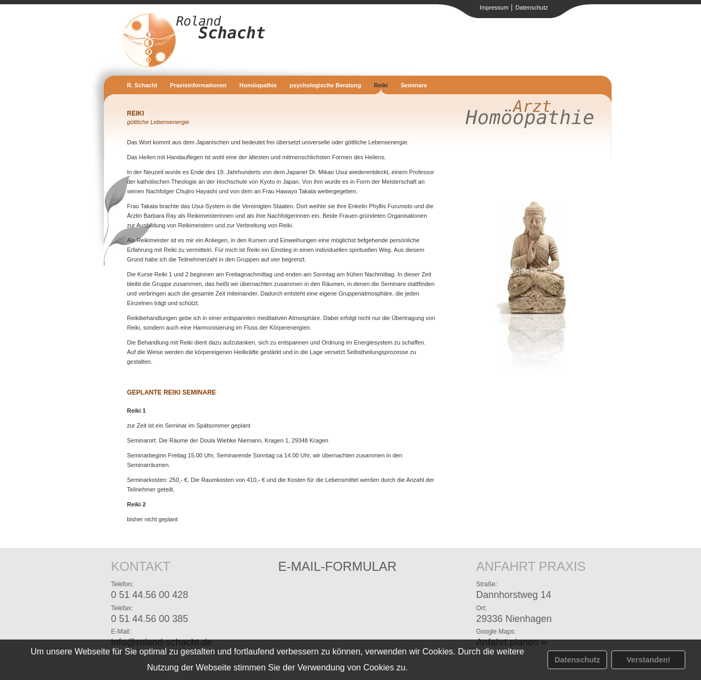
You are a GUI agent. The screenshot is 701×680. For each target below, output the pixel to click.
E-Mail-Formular (337, 566)
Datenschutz (577, 660)
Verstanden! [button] (648, 660)
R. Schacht (142, 85)
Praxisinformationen (198, 85)
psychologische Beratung (325, 85)
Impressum (494, 7)
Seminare (414, 85)
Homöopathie (258, 85)
